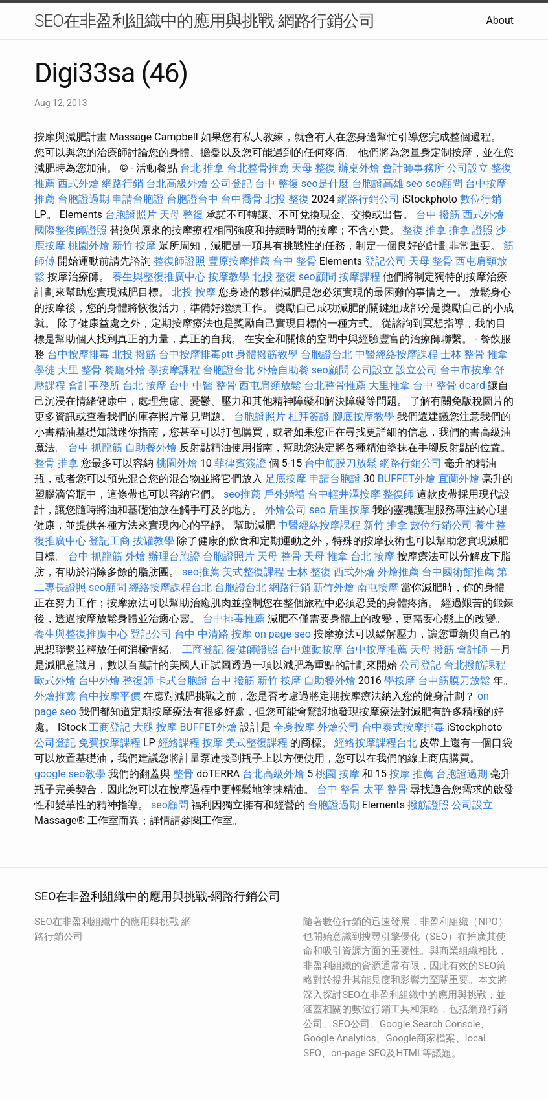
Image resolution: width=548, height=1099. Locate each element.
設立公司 (416, 370)
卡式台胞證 (182, 680)
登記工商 (109, 541)
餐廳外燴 (125, 370)
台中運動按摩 (311, 649)
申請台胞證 (138, 199)
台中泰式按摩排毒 (402, 727)
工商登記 (202, 649)
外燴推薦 (398, 572)
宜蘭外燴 (458, 478)
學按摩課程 (174, 370)
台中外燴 (99, 680)
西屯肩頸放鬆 (270, 385)
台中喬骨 (241, 199)
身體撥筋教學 (267, 354)
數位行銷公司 (441, 525)
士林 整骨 (462, 354)
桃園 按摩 (337, 774)
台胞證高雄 (378, 183)
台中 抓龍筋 (95, 447)
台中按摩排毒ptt (196, 354)
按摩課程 (359, 277)
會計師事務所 (413, 168)
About (500, 20)
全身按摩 (294, 727)
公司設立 (467, 168)
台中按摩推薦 (376, 649)
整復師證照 (179, 261)
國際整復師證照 (70, 230)
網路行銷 (122, 183)
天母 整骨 (431, 261)
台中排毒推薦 (234, 618)
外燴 (135, 556)
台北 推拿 (202, 168)
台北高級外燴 (177, 183)
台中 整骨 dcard (449, 385)
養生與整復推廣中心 (158, 277)
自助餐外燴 (151, 447)
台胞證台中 (192, 199)
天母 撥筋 (432, 649)
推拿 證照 (471, 230)
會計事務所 (94, 385)
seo (414, 183)
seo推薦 (242, 494)
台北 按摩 (144, 385)
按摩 (212, 743)
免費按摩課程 (109, 743)
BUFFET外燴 (406, 478)
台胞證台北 (326, 354)
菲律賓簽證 (240, 463)
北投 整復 (287, 199)
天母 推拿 (326, 556)
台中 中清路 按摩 (213, 634)
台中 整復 (277, 183)
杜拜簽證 (309, 416)
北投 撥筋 (134, 354)
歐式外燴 (55, 680)
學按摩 (399, 680)
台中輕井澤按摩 (344, 494)
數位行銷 (480, 199)
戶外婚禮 (284, 494)
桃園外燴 (88, 245)
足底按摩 (285, 478)
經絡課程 (179, 743)
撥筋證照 (428, 805)
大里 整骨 (80, 370)
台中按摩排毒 (78, 354)
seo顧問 (443, 183)
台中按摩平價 (109, 696)
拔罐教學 (153, 541)
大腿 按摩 (155, 727)
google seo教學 (70, 774)
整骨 (183, 774)
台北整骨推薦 (258, 168)
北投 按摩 (194, 292)
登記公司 (385, 261)
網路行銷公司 (368, 199)
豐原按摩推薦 (239, 261)
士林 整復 (309, 572)
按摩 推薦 (411, 774)
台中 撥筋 (438, 214)
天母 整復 (313, 168)
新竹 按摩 (134, 245)
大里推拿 (389, 385)
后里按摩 (349, 510)
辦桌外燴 (359, 168)
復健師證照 (252, 649)
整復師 (398, 494)
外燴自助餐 (283, 370)
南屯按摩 (377, 587)
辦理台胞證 (174, 556)
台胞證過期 (83, 199)
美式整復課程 (253, 572)
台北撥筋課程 (475, 665)
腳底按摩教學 (363, 416)
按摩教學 (228, 277)
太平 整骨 (385, 789)
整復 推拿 (424, 230)
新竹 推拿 (385, 525)
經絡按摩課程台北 (170, 587)
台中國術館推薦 (458, 572)
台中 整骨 (295, 261)
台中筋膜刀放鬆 (340, 463)
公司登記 (231, 183)
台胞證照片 (131, 214)
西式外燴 (78, 183)
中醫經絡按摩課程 (396, 354)
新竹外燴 (333, 587)
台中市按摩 (466, 370)
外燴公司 (285, 510)
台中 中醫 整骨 (202, 385)
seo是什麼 (325, 183)
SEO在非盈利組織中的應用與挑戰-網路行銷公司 (204, 20)
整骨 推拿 (56, 463)
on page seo (283, 634)
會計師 (472, 649)
